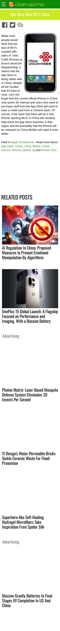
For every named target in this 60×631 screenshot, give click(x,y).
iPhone (16, 150)
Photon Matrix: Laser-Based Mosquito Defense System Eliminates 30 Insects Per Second (30, 395)
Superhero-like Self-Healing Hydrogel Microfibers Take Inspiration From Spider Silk (23, 522)
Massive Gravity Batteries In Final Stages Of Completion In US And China (27, 600)
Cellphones (27, 142)
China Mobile (32, 146)
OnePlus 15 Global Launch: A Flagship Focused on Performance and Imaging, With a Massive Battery (30, 316)
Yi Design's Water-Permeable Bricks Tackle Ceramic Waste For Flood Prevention (28, 458)
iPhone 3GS (48, 150)
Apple (14, 142)
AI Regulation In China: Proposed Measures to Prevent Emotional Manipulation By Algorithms (26, 252)
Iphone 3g (29, 150)
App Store (7, 146)
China (19, 146)
